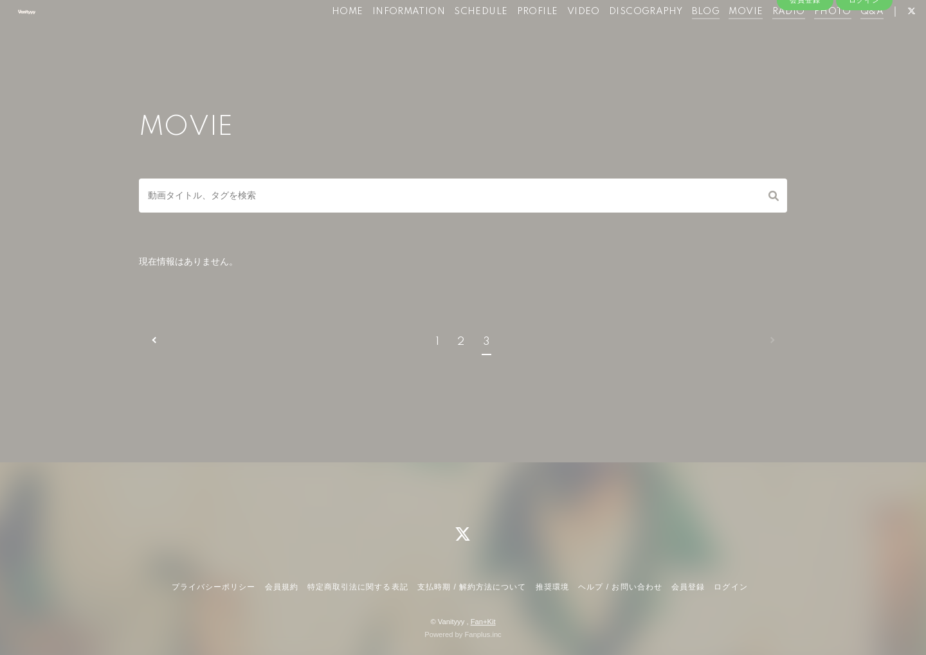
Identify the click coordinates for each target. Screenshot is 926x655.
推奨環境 (552, 586)
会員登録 (805, 59)
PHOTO (808, 37)
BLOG (681, 37)
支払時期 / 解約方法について (472, 586)
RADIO (763, 37)
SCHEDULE (456, 37)
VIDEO (558, 37)
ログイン (864, 59)
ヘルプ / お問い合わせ (620, 586)
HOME (323, 37)
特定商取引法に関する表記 (357, 586)
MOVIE (721, 37)
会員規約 (281, 586)
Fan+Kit (483, 621)
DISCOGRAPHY (621, 37)
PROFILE (512, 37)
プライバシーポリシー (213, 586)
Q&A (847, 37)
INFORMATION (383, 37)
